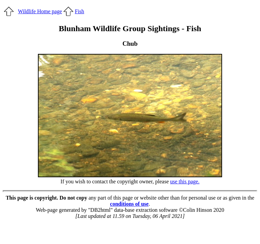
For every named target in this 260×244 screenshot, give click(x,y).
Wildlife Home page (40, 11)
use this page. (185, 181)
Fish (79, 11)
